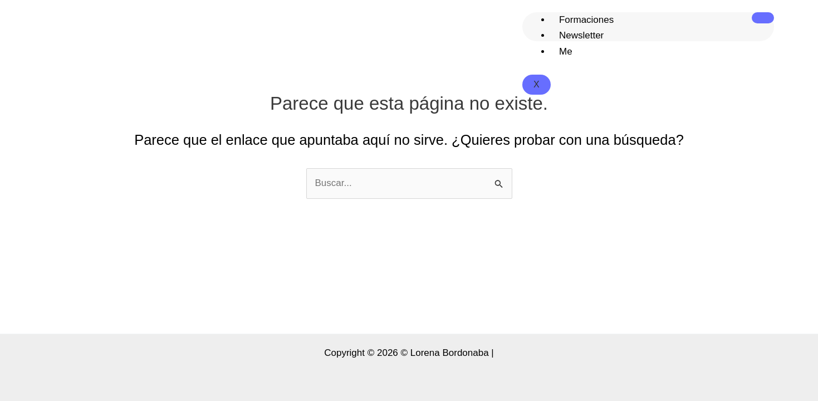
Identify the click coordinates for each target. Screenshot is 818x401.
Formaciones (586, 19)
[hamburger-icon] (763, 17)
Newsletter (581, 35)
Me (565, 51)
